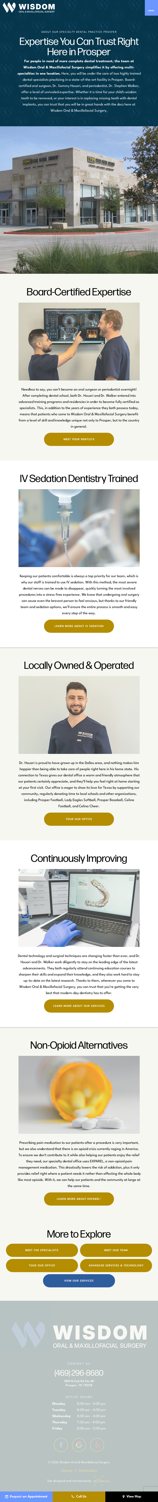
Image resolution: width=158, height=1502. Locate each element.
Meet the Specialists (42, 1250)
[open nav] (151, 8)
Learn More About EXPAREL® (79, 1199)
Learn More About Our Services (79, 1006)
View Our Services (79, 1281)
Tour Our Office (79, 819)
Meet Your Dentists (79, 439)
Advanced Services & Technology (116, 1265)
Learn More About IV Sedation (79, 626)
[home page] (28, 8)
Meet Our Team (116, 1250)
